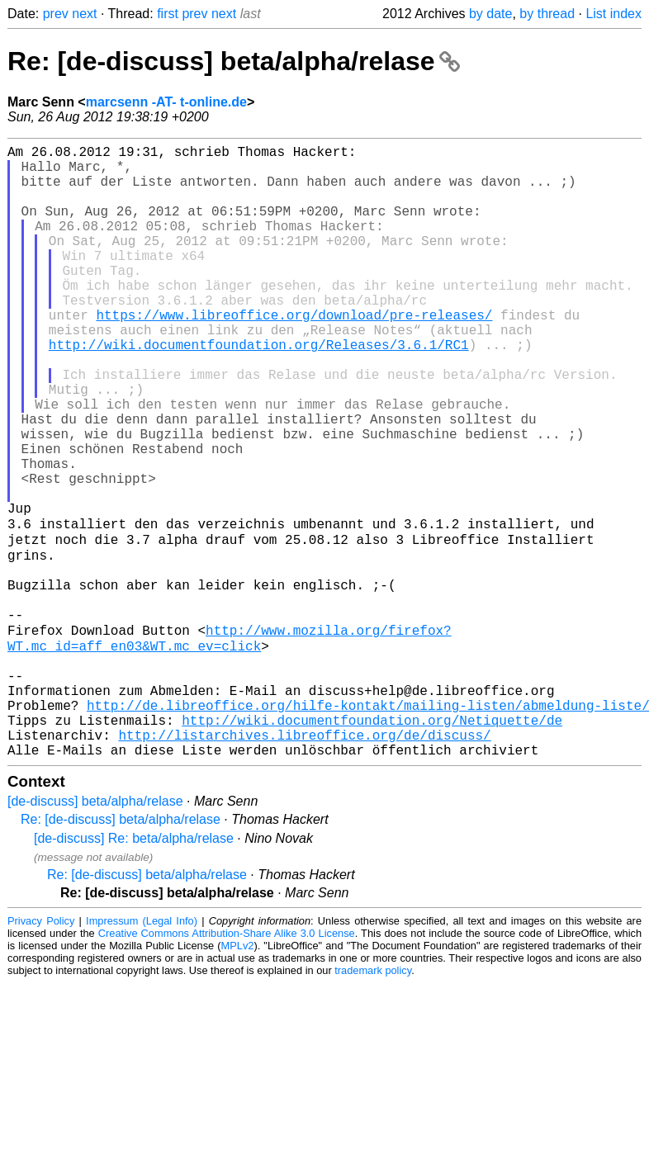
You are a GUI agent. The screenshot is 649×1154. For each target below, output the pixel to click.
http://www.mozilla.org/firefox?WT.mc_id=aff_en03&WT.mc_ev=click (229, 726)
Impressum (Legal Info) (141, 1034)
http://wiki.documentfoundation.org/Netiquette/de (372, 826)
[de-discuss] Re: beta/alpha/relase (134, 951)
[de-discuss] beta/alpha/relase (95, 914)
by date (490, 14)
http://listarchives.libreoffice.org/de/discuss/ (304, 844)
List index (613, 14)
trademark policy (372, 1083)
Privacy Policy (40, 1034)
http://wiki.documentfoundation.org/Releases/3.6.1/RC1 (259, 390)
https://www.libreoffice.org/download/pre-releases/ (294, 354)
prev (56, 14)
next (84, 14)
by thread (547, 14)
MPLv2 (237, 1058)
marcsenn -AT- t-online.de (166, 102)
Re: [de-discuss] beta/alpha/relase (233, 61)
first (167, 14)
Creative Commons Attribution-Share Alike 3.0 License (226, 1046)
